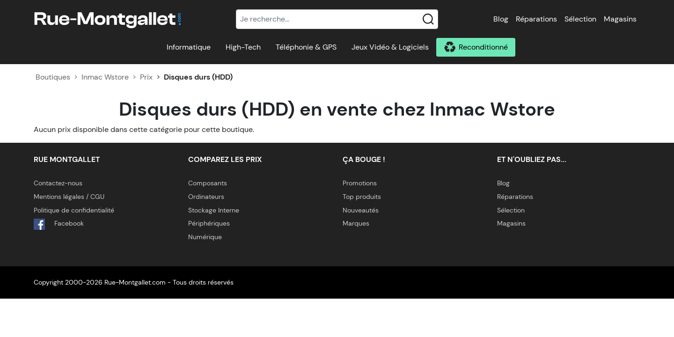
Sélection (580, 19)
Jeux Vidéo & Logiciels (390, 47)
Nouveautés (361, 210)
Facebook (59, 224)
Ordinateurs (206, 196)
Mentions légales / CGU (69, 196)
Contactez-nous (58, 183)
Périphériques (209, 223)
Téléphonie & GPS (306, 47)
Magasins (620, 19)
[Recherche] (337, 19)
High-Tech (243, 47)
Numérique (205, 237)
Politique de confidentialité (74, 210)
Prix (146, 77)
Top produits (362, 196)
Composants (207, 183)
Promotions (360, 183)
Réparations (536, 19)
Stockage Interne (213, 210)
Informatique (189, 47)
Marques (356, 223)
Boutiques (53, 77)
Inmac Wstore (105, 77)
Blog (500, 19)
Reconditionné (483, 47)
